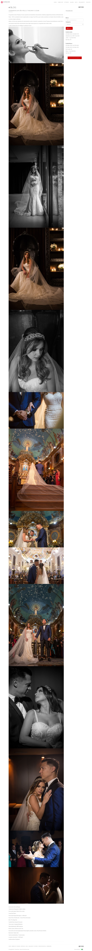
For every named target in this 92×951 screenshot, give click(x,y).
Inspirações (49, 946)
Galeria (72, 2)
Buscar (67, 17)
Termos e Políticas (42, 946)
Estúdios (66, 2)
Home (55, 2)
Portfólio (23, 946)
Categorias (68, 21)
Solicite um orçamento (74, 57)
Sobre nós (60, 2)
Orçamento (82, 2)
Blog (76, 2)
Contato (88, 2)
